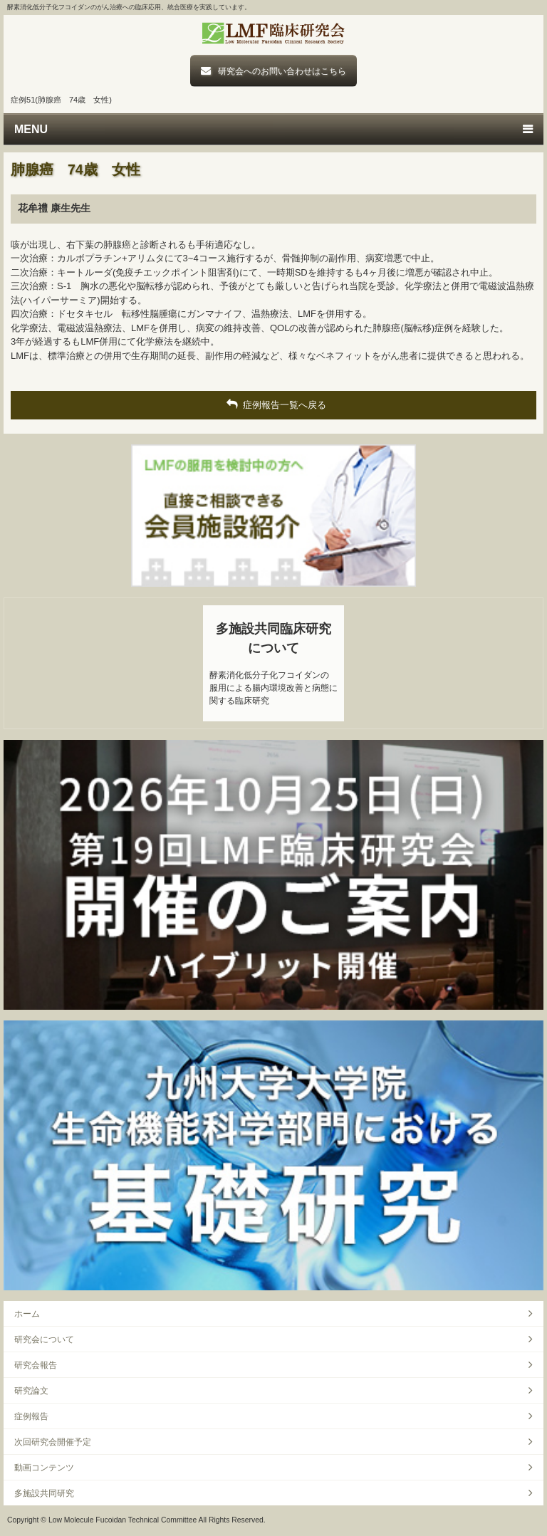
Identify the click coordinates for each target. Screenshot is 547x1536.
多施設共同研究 (44, 1493)
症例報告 (31, 1416)
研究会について (44, 1339)
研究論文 (31, 1390)
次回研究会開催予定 (52, 1441)
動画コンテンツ (44, 1467)
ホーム (27, 1313)
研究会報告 (35, 1364)
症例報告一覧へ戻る (273, 404)
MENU (31, 129)
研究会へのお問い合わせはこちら (282, 70)
